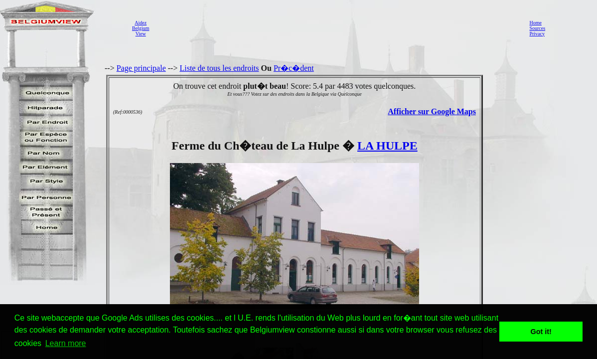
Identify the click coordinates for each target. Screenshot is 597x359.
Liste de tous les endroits (219, 68)
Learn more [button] (65, 343)
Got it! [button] (541, 332)
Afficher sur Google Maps (432, 111)
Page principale (141, 68)
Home (535, 22)
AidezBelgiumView (140, 28)
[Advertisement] (336, 27)
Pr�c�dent (294, 68)
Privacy (537, 33)
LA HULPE (387, 145)
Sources (537, 28)
